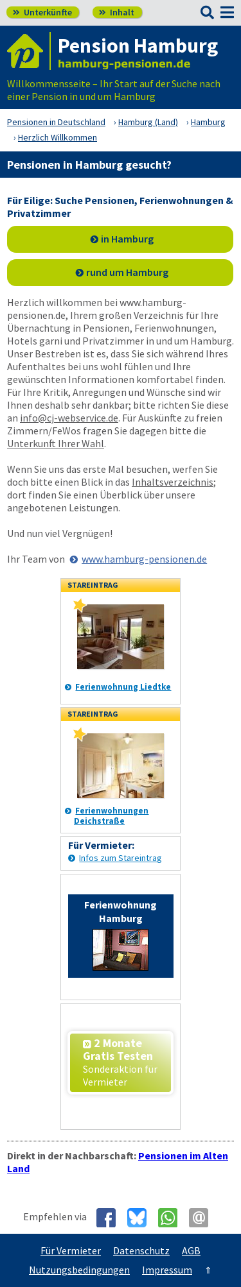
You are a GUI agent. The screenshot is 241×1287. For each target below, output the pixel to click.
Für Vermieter (70, 1250)
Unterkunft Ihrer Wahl (55, 443)
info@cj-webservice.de (69, 417)
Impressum (167, 1269)
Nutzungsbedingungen (79, 1269)
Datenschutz (141, 1250)
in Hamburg (127, 238)
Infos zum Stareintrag (120, 858)
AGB (191, 1250)
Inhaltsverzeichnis (172, 481)
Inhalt (116, 12)
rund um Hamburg (127, 272)
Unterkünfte (42, 12)
